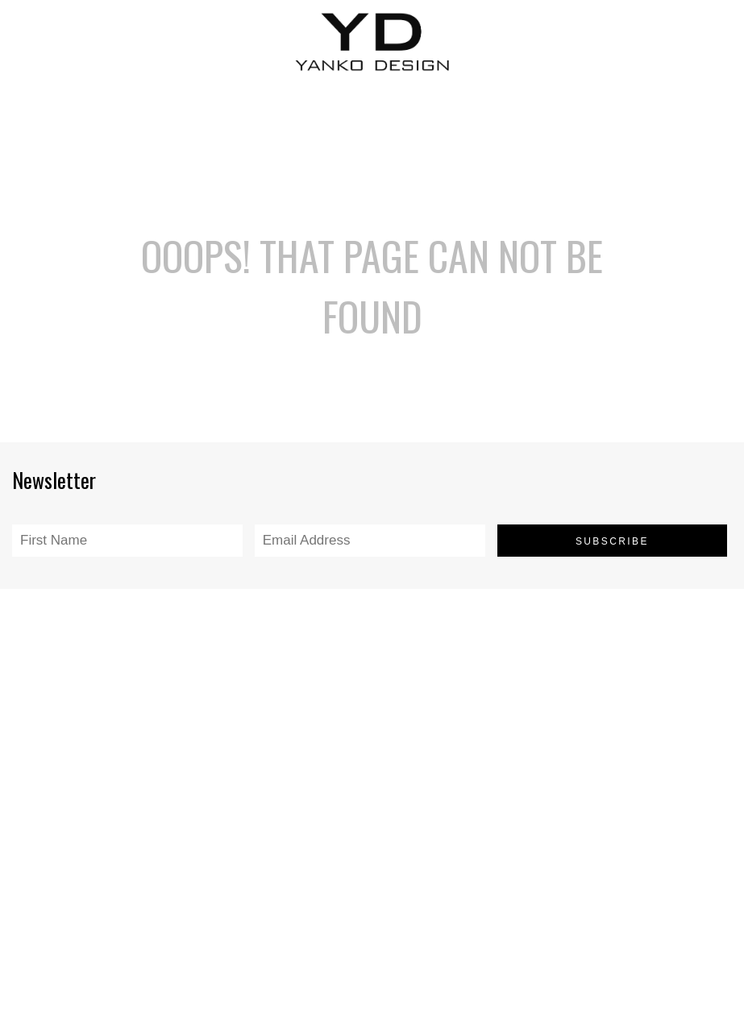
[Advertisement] (372, 120)
